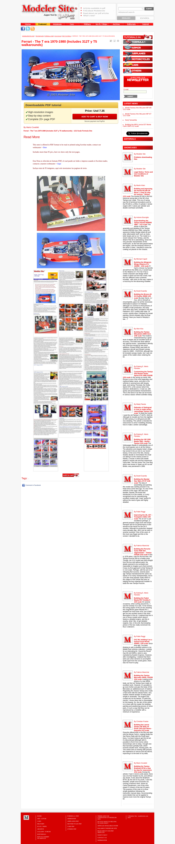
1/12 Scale (58, 36)
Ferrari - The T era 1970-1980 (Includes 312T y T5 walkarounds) (94, 36)
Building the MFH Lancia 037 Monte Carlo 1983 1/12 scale (137, 125)
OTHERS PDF (71, 829)
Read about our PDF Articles (105, 831)
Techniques (40, 36)
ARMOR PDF (71, 818)
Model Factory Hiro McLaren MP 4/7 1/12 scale (137, 115)
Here (45, 147)
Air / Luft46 (41, 818)
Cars (39, 821)
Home (39, 816)
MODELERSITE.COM (28, 36)
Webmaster (102, 840)
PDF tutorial (66, 36)
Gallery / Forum (44, 831)
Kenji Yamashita (131, 120)
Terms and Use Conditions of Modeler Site (107, 817)
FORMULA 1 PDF (73, 816)
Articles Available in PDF (107, 825)
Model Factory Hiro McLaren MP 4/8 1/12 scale (137, 108)
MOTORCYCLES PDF (74, 824)
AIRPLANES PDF (73, 821)
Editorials (41, 834)
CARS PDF (70, 826)
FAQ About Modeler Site (107, 828)
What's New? (102, 835)
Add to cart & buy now (94, 116)
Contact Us (102, 837)
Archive (40, 829)
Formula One (49, 36)
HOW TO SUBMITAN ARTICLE (43, 837)
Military (40, 824)
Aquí (59, 164)
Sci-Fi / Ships (42, 826)
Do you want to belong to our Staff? (107, 822)
